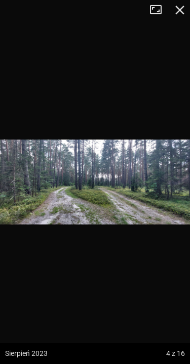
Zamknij (180, 10)
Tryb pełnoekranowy (159, 10)
